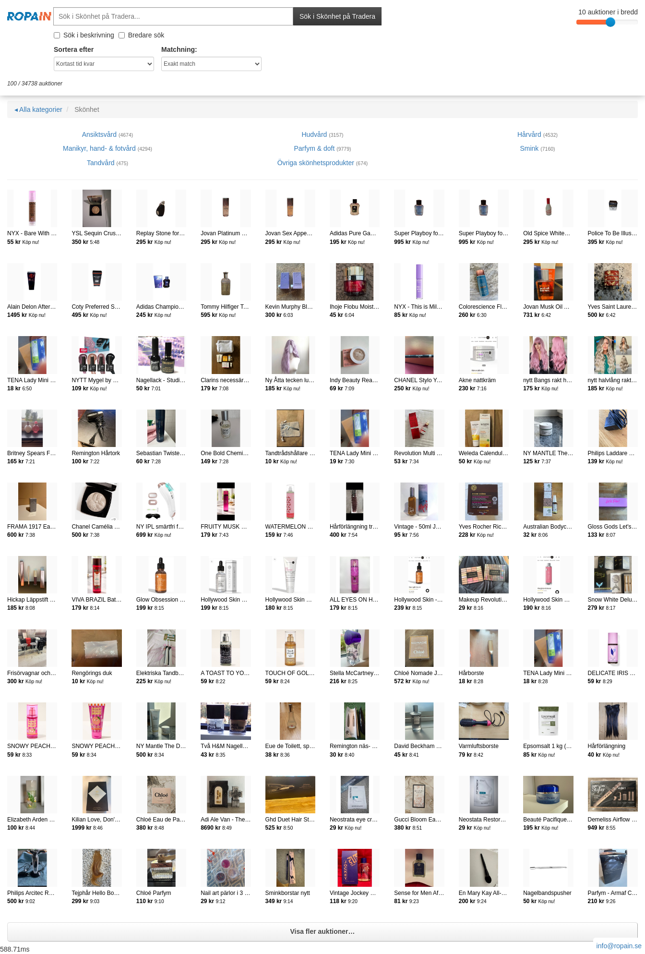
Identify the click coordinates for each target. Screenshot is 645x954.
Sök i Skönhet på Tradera (337, 16)
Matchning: (179, 49)
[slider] (610, 22)
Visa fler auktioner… (322, 931)
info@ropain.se (619, 946)
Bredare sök (141, 35)
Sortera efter (74, 49)
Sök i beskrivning (84, 35)
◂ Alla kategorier (38, 109)
